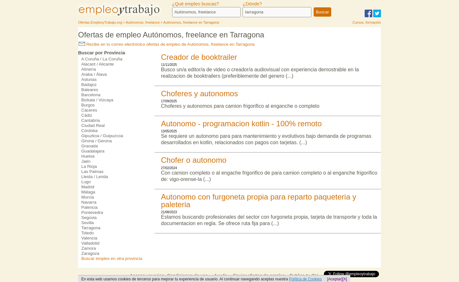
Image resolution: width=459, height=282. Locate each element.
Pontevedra (92, 212)
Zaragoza (90, 253)
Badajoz (89, 84)
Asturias (89, 79)
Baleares (89, 89)
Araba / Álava (94, 74)
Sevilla (87, 222)
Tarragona (90, 227)
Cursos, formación (367, 22)
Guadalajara (93, 151)
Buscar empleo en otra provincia (111, 258)
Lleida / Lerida (94, 176)
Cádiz (86, 115)
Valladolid (90, 243)
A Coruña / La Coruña (101, 59)
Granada (89, 146)
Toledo (87, 233)
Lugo (86, 181)
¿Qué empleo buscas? (195, 3)
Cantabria (90, 120)
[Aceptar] (334, 279)
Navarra (88, 202)
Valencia (89, 238)
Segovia (89, 217)
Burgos (88, 105)
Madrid (87, 186)
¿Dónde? (252, 3)
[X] (344, 279)
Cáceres (89, 110)
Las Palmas (92, 171)
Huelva (88, 156)
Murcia (87, 197)
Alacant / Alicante (97, 64)
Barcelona (90, 94)
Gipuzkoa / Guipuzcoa (102, 135)
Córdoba (89, 130)
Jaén (86, 161)
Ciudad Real (93, 125)
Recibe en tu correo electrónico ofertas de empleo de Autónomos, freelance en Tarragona (167, 44)
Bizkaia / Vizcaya (97, 100)
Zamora (88, 248)
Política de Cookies (305, 279)
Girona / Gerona (96, 140)
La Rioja (89, 166)
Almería (88, 69)
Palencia (89, 207)
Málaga (88, 192)
